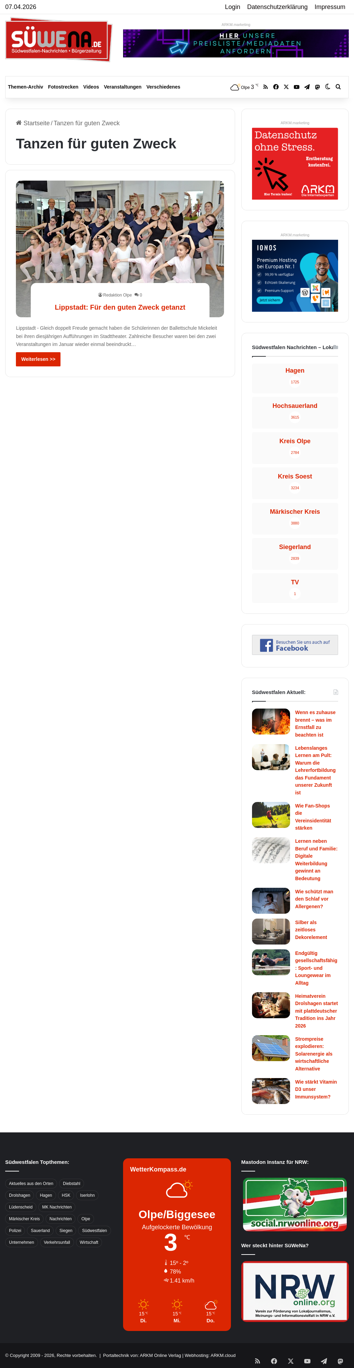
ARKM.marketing (236, 24)
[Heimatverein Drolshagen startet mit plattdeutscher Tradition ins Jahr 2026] (271, 1005)
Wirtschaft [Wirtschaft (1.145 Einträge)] (89, 1242)
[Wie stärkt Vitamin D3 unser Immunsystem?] (271, 1091)
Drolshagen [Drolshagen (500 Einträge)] (19, 1195)
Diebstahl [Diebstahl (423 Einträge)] (71, 1183)
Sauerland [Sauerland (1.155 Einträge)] (40, 1230)
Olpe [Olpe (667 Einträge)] (85, 1218)
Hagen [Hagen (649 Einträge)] (46, 1195)
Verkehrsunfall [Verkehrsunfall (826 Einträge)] (57, 1242)
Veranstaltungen (123, 87)
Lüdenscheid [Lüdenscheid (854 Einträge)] (20, 1207)
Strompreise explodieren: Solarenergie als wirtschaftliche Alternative (314, 1053)
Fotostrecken (63, 87)
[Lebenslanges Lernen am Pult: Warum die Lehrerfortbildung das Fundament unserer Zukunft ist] (271, 757)
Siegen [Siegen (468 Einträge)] (65, 1230)
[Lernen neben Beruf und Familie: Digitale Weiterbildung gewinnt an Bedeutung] (271, 850)
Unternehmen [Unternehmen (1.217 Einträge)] (21, 1242)
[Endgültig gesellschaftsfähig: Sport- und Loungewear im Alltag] (271, 962)
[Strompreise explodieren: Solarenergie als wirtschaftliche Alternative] (271, 1048)
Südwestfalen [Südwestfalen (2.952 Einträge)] (94, 1230)
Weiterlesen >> (38, 359)
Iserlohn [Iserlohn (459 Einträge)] (87, 1195)
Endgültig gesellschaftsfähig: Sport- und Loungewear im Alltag (316, 968)
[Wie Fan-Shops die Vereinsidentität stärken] (271, 815)
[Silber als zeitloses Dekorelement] (271, 932)
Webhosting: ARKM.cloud (210, 1355)
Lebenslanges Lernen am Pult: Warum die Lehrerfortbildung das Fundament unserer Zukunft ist (315, 770)
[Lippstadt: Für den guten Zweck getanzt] (120, 249)
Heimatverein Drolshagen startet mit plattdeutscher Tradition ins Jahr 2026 (316, 1011)
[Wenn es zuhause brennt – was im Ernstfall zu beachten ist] (271, 722)
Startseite (33, 123)
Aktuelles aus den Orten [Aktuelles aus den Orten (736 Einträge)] (31, 1183)
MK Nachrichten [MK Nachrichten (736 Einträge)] (57, 1207)
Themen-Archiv (25, 87)
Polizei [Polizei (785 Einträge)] (15, 1230)
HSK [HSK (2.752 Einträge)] (66, 1195)
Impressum (330, 6)
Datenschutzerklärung (277, 6)
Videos (91, 87)
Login (232, 6)
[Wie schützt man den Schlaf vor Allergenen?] (271, 901)
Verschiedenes (163, 87)
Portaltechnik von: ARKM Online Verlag (142, 1355)
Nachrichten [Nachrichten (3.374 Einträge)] (60, 1218)
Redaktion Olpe (117, 282)
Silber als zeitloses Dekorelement (311, 930)
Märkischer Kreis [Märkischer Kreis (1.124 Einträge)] (24, 1218)
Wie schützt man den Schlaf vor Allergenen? (314, 899)
